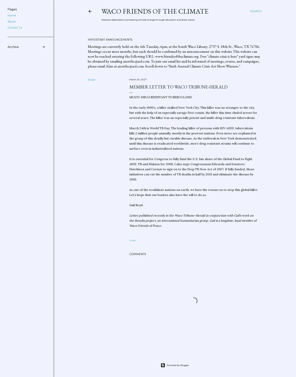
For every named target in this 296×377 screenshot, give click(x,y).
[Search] (256, 11)
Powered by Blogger (175, 365)
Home (12, 15)
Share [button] (91, 79)
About (12, 21)
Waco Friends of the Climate (154, 11)
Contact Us (15, 27)
